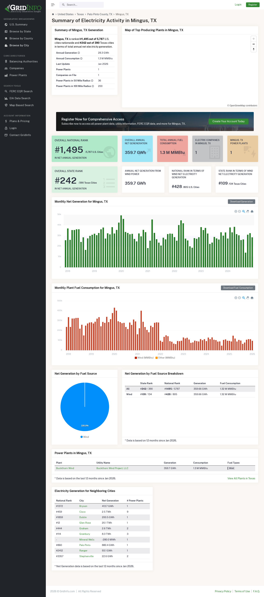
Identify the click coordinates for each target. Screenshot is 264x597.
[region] (23, 304)
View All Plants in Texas (241, 478)
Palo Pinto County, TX (99, 14)
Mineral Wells (86, 539)
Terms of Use (242, 591)
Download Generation (241, 201)
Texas (80, 14)
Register (252, 4)
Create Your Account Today (228, 121)
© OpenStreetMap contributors (242, 105)
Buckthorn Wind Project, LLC (112, 468)
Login (238, 4)
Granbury (84, 533)
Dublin (83, 517)
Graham (83, 528)
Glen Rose (85, 522)
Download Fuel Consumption (238, 287)
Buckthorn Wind (65, 468)
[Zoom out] (253, 44)
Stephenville (86, 556)
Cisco (82, 511)
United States (66, 14)
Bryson (83, 506)
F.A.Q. (256, 591)
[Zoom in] (253, 38)
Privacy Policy (223, 591)
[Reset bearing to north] (253, 49)
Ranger (83, 550)
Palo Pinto (84, 545)
